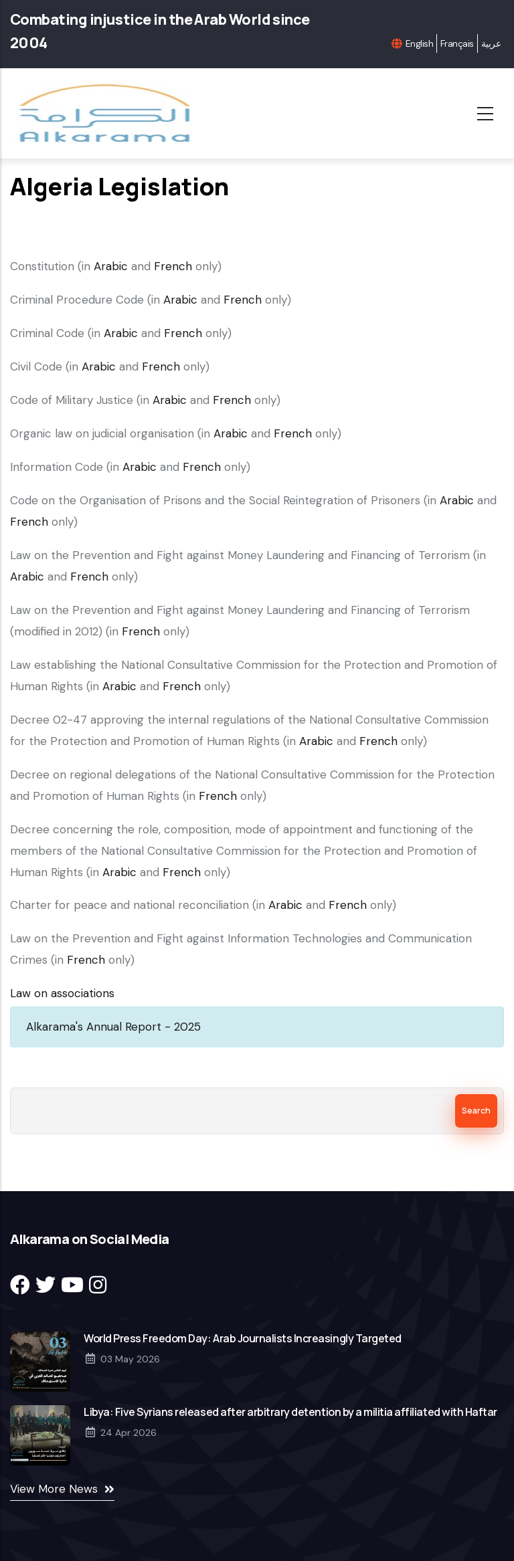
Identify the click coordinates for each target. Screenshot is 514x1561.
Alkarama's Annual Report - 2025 (113, 1026)
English (419, 43)
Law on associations (62, 993)
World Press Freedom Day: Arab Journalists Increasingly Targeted (243, 1338)
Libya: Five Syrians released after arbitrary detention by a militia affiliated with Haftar (290, 1411)
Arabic (111, 266)
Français (457, 43)
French (173, 266)
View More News (54, 1488)
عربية (491, 43)
